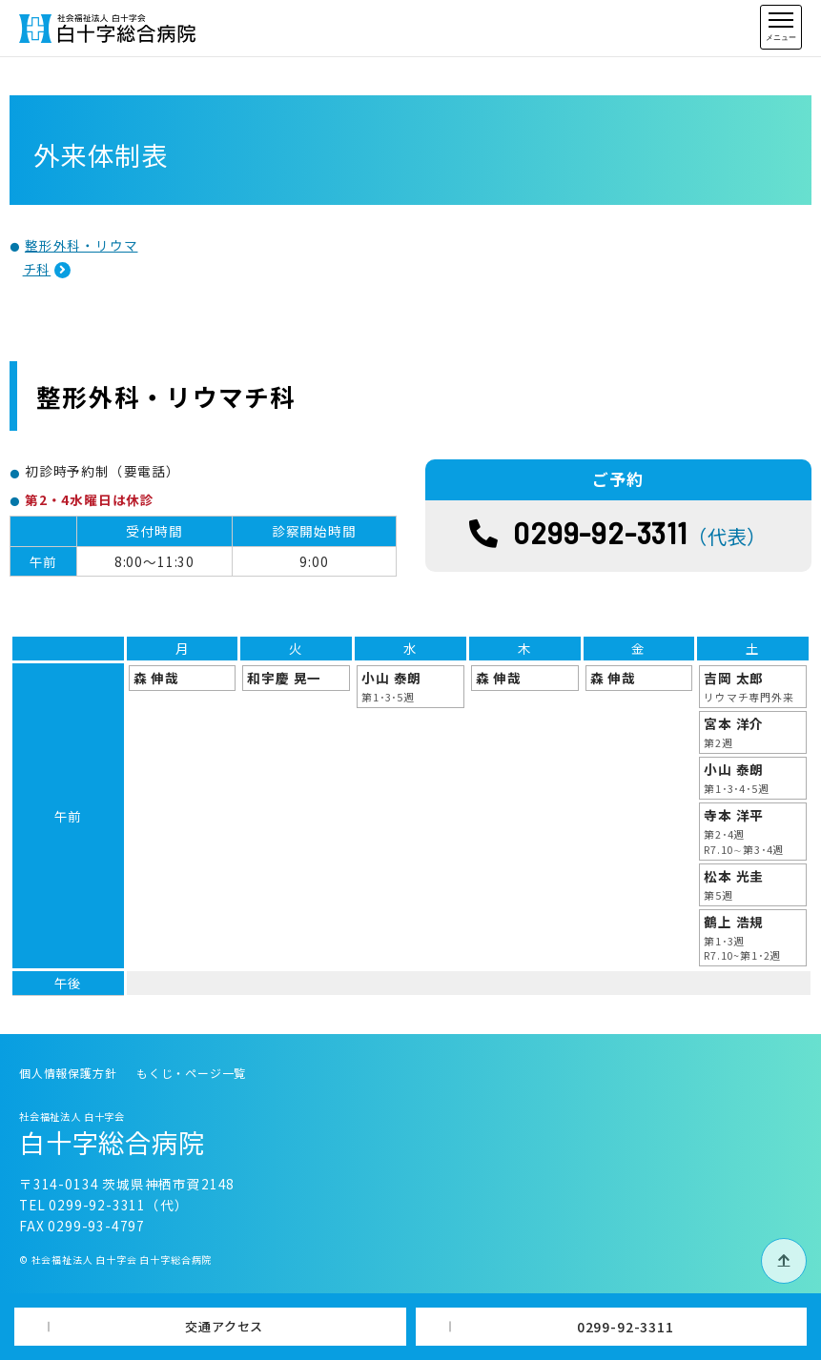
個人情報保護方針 (68, 1073)
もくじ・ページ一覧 (191, 1073)
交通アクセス (224, 1326)
